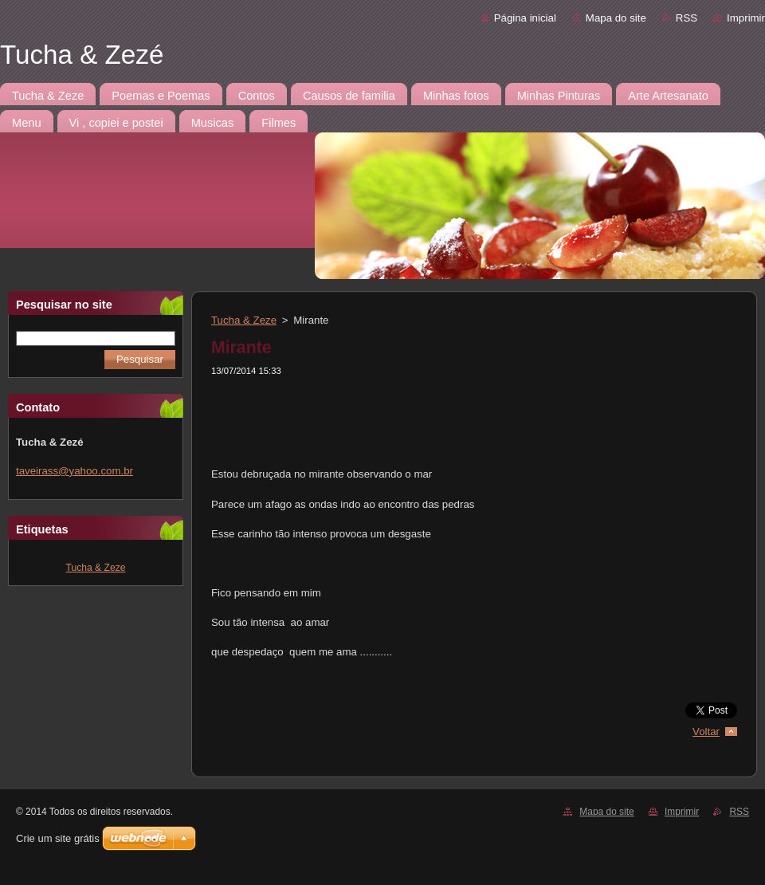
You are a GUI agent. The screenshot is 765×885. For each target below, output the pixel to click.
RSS (686, 18)
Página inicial (525, 18)
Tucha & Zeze (96, 567)
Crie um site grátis (58, 838)
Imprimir (746, 18)
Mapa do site (616, 18)
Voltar (706, 732)
